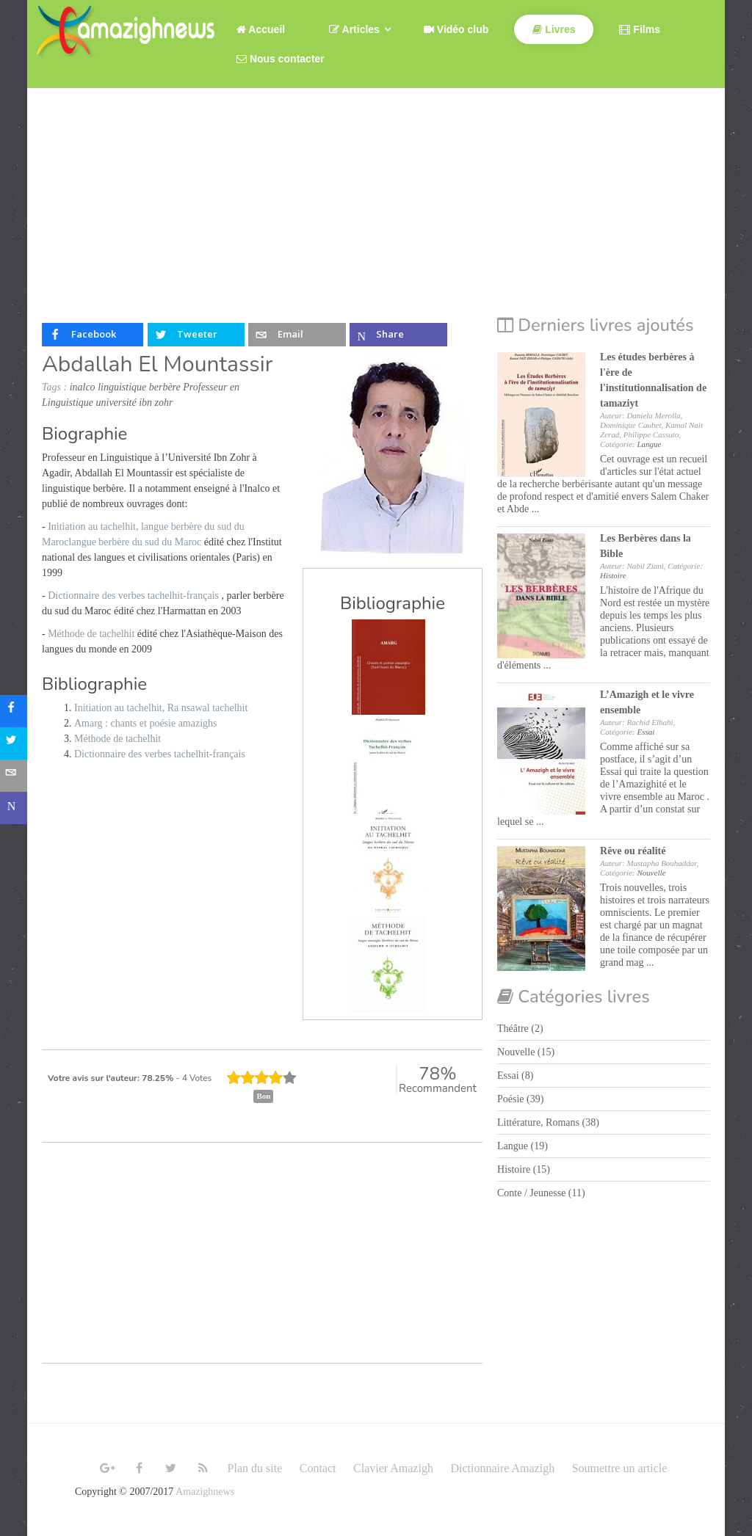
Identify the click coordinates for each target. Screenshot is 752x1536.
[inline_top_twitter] (196, 334)
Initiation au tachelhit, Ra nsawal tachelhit (160, 707)
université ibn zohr (134, 402)
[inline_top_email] (296, 334)
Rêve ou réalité (632, 850)
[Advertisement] (376, 198)
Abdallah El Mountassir (157, 364)
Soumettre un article (620, 1468)
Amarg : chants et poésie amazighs (145, 723)
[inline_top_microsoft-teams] (398, 334)
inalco (82, 387)
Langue (649, 444)
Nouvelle (651, 872)
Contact (318, 1468)
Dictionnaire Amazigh (502, 1468)
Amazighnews (205, 1491)
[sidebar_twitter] (16, 743)
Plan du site (255, 1468)
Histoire (613, 575)
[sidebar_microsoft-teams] (16, 808)
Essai (645, 731)
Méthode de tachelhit (92, 633)
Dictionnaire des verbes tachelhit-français (133, 595)
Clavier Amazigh (393, 1468)
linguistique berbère (139, 387)
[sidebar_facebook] (16, 711)
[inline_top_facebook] (92, 334)
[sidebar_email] (16, 776)
